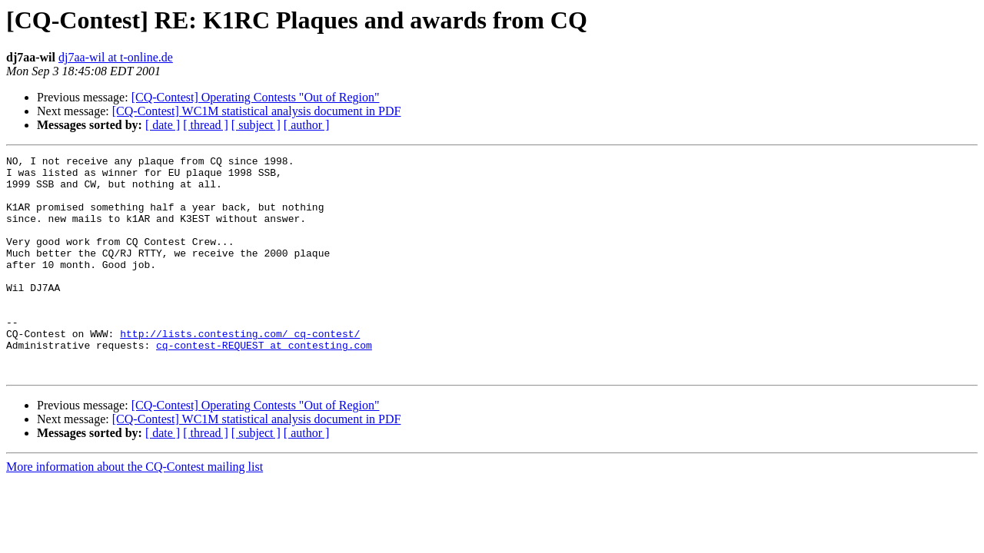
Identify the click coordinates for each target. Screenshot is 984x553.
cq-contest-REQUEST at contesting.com (264, 384)
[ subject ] (256, 124)
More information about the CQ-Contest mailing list (134, 510)
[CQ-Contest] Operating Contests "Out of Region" (255, 97)
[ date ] (162, 124)
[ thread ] (205, 124)
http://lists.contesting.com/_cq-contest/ (240, 370)
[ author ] (307, 124)
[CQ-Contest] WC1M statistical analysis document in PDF (256, 111)
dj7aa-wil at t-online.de (115, 57)
